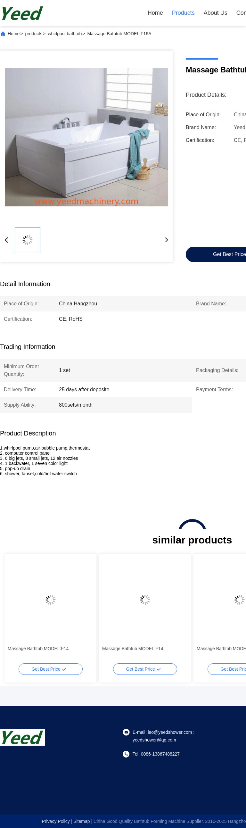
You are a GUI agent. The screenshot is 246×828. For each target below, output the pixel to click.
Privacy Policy (56, 821)
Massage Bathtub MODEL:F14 (38, 648)
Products (183, 12)
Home (155, 12)
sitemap (81, 821)
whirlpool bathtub (65, 33)
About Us (215, 12)
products (34, 33)
